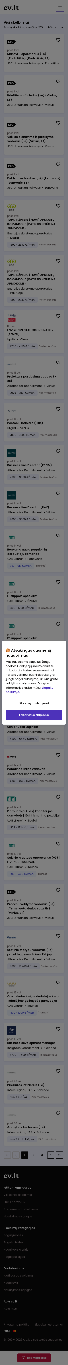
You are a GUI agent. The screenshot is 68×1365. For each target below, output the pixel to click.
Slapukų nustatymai (34, 703)
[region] (34, 683)
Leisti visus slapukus (34, 715)
